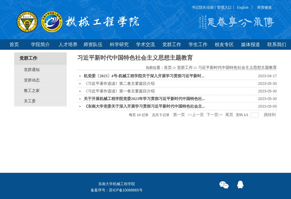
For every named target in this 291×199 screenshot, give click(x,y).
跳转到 (270, 115)
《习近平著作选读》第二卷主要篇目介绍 (119, 83)
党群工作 (185, 67)
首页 (168, 67)
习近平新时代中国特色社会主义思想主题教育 (237, 67)
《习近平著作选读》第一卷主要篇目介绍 (119, 91)
